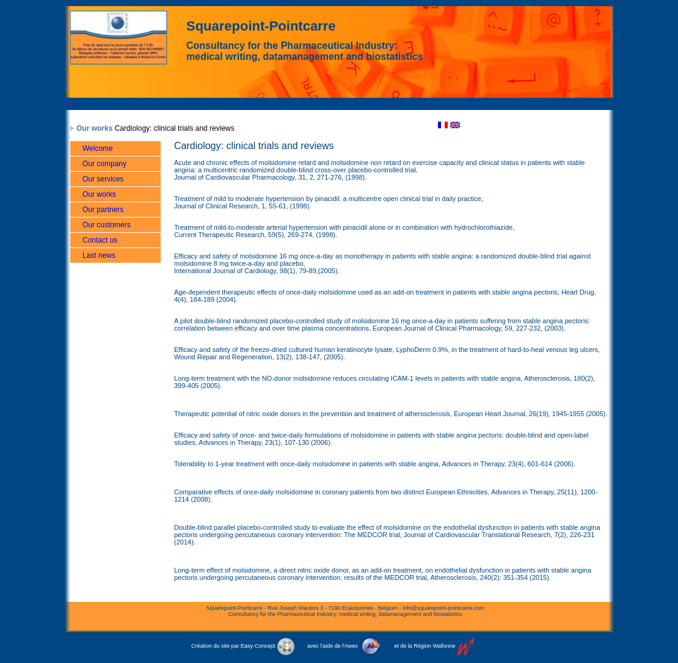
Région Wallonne (434, 646)
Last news (98, 255)
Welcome (97, 148)
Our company (104, 163)
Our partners (102, 209)
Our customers (106, 225)
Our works (94, 128)
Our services (102, 179)
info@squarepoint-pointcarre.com (443, 608)
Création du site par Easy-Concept (243, 646)
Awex (351, 646)
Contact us (99, 240)
